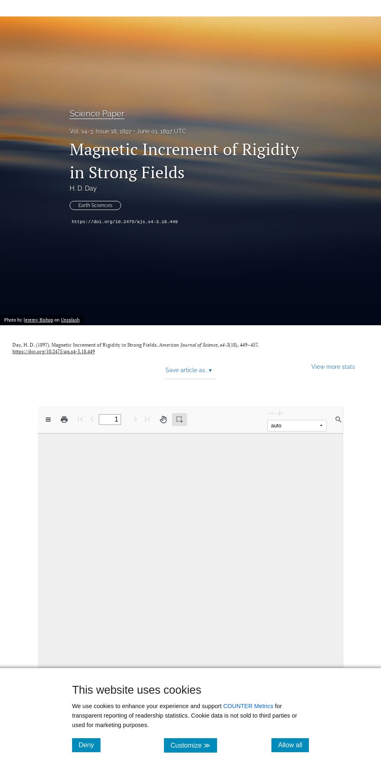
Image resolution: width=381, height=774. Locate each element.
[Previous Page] (92, 419)
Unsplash (70, 320)
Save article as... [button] (189, 370)
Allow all (293, 744)
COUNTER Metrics (248, 706)
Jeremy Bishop (38, 320)
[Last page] (147, 419)
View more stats (333, 366)
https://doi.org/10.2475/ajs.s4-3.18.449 (125, 221)
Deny (90, 744)
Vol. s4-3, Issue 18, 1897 (100, 131)
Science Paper (97, 114)
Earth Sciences (95, 205)
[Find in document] (338, 419)
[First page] (80, 419)
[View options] (48, 419)
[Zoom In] (280, 413)
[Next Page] (135, 419)
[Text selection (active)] (179, 419)
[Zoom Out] (271, 413)
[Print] (64, 419)
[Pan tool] (163, 419)
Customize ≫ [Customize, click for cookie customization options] (194, 745)
